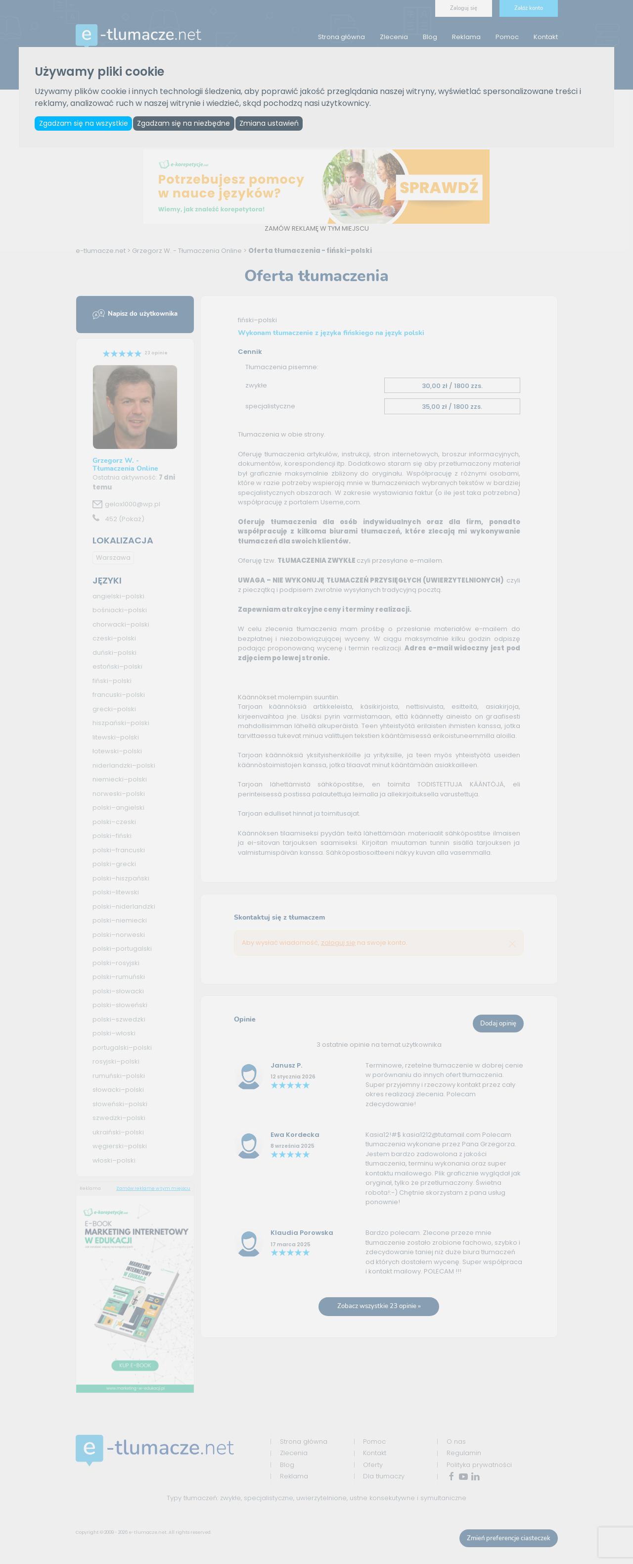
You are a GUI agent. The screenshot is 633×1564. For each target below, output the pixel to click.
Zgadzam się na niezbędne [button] (187, 124)
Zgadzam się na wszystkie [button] (84, 124)
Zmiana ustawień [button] (275, 124)
